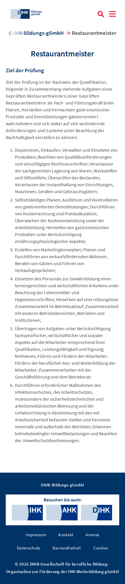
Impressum (36, 534)
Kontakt (65, 534)
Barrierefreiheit (67, 548)
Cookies (100, 548)
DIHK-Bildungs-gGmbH (37, 32)
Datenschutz (28, 548)
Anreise (92, 534)
